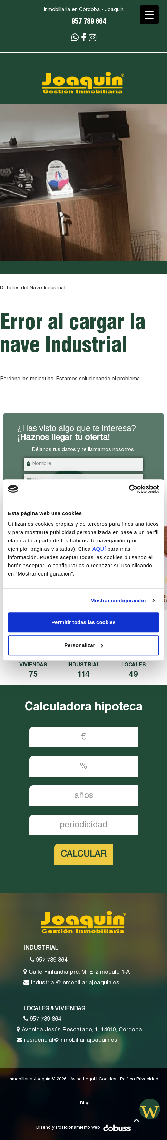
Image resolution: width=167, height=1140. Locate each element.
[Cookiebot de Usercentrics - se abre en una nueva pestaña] (129, 488)
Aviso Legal (82, 1079)
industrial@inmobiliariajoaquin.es (71, 982)
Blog (85, 1103)
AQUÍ (99, 549)
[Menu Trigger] (149, 14)
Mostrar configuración (118, 600)
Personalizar (83, 645)
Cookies (107, 1079)
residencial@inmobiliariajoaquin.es (67, 1039)
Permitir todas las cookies (83, 622)
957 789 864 (88, 22)
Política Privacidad (139, 1079)
